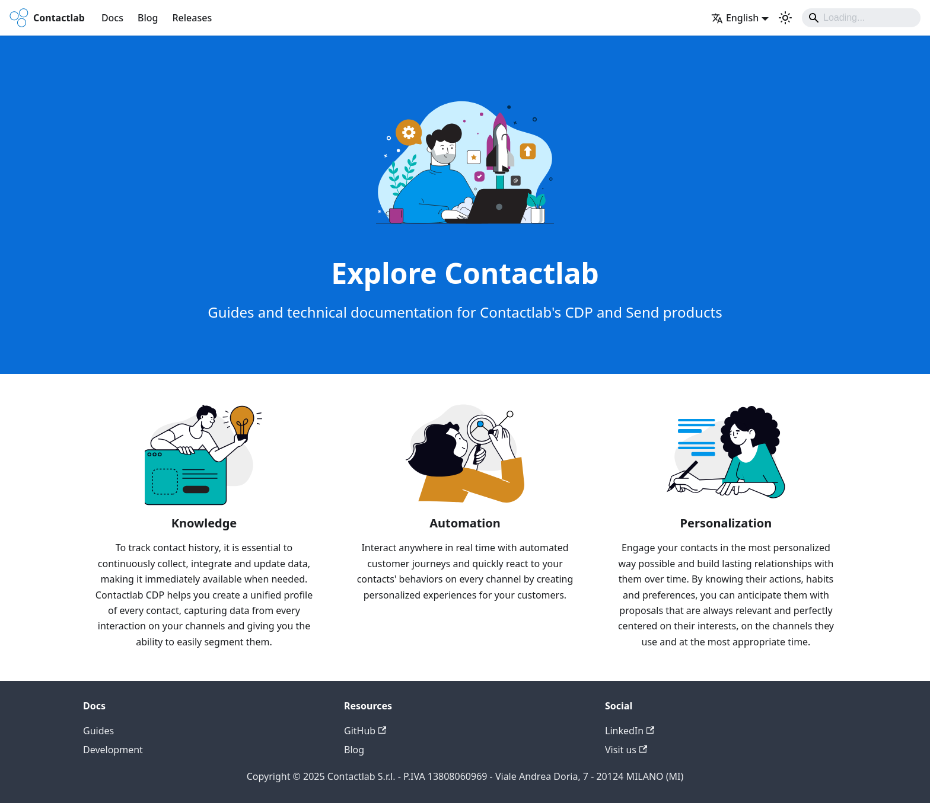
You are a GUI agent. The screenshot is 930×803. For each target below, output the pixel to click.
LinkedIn (629, 730)
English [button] (735, 17)
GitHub (365, 730)
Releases (192, 17)
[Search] (861, 17)
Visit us (626, 749)
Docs (112, 17)
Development (113, 749)
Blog (148, 17)
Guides (98, 730)
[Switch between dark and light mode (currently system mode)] (785, 17)
